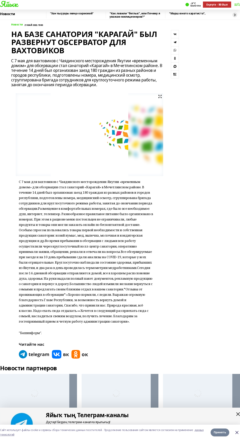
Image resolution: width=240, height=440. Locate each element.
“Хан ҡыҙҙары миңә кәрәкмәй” (72, 13)
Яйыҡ (8, 4)
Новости (7, 14)
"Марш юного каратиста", (187, 13)
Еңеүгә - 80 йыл (217, 4)
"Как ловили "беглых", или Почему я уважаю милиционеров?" (135, 15)
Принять (220, 432)
